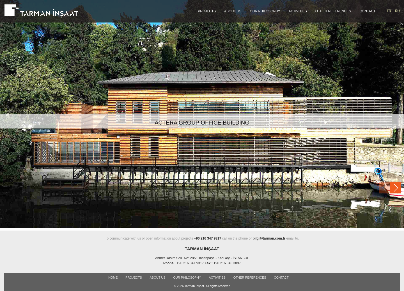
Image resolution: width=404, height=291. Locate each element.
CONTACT (367, 11)
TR (389, 11)
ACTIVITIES (298, 11)
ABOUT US (232, 11)
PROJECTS (207, 11)
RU (397, 11)
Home (113, 277)
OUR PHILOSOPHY (265, 11)
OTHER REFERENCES (333, 11)
